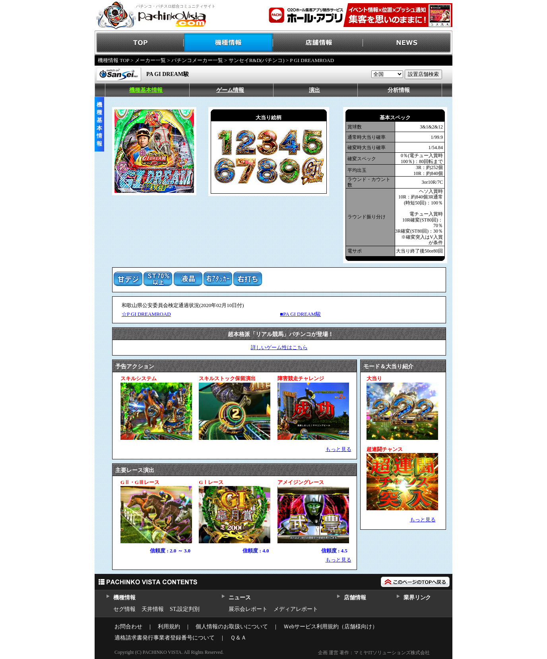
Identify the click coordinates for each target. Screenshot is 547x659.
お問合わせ (128, 627)
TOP (139, 42)
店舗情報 (318, 42)
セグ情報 (124, 609)
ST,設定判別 (185, 609)
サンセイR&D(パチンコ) (257, 60)
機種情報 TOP (113, 60)
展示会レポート (248, 609)
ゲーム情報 (230, 90)
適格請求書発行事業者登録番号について (164, 638)
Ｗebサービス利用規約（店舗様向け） (330, 627)
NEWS (407, 42)
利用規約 (169, 627)
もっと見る (338, 449)
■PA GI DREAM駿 (300, 314)
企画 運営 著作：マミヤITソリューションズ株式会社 (374, 652)
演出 (314, 90)
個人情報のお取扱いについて (232, 627)
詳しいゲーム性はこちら (279, 347)
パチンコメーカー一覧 (197, 60)
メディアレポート (296, 609)
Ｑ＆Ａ (238, 638)
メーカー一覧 (150, 60)
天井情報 (153, 609)
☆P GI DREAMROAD (146, 314)
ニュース (239, 598)
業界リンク (417, 598)
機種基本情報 (146, 90)
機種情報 (229, 42)
